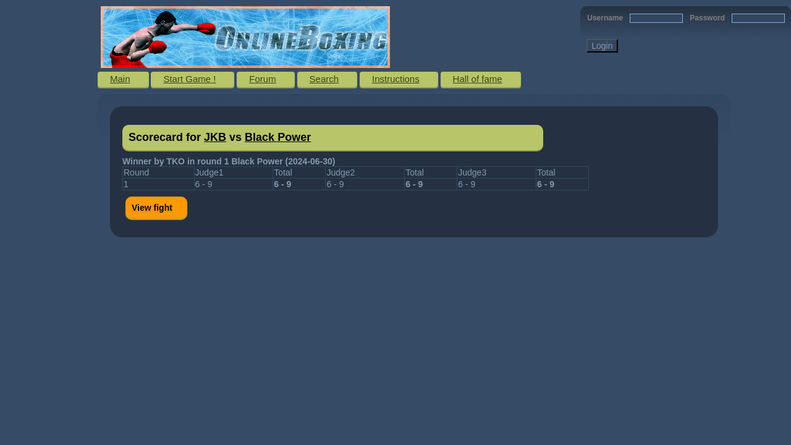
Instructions (396, 79)
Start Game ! (189, 79)
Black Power (278, 137)
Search (324, 79)
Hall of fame (477, 79)
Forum (262, 79)
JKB (215, 137)
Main (120, 79)
